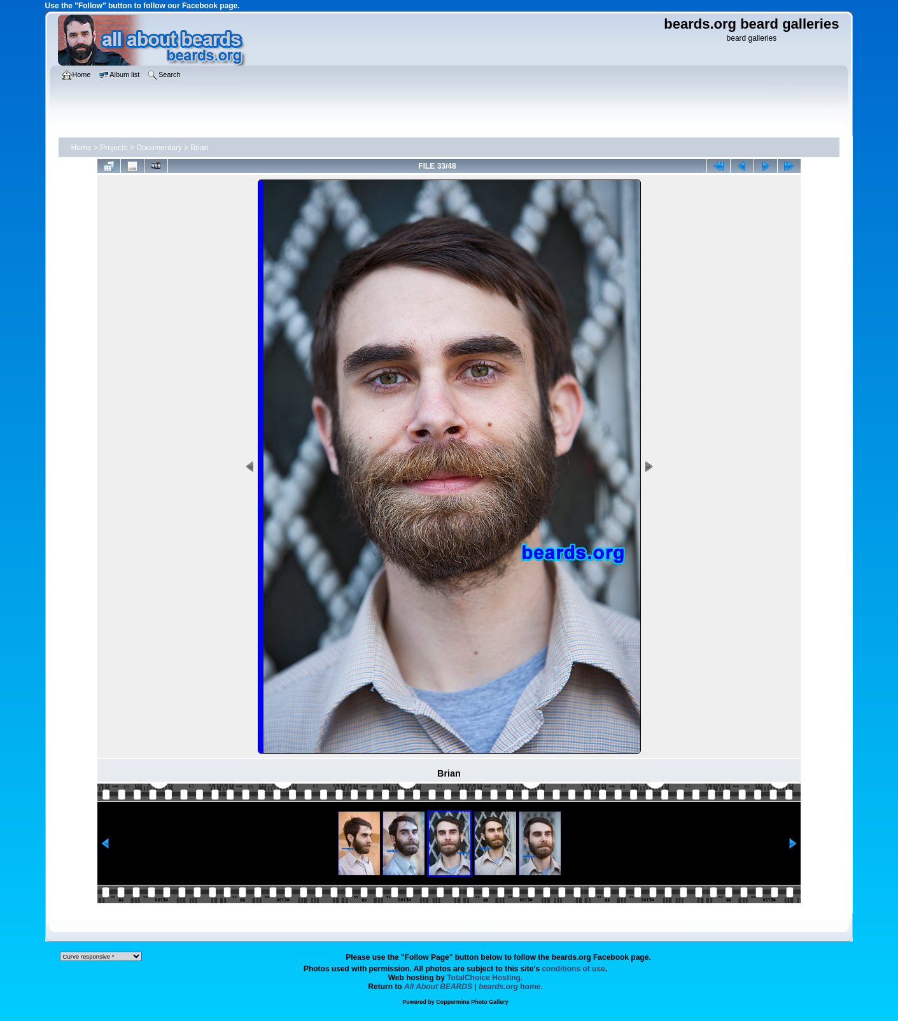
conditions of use (573, 968)
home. (473, 986)
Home (81, 147)
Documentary (158, 147)
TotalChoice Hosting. (485, 977)
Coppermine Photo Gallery (472, 1002)
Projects (113, 147)
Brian (199, 147)
